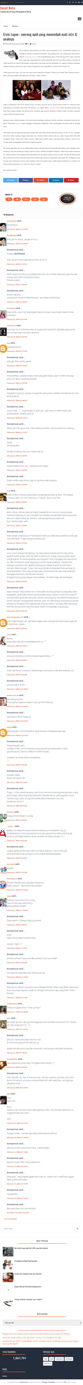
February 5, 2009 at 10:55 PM (17, 721)
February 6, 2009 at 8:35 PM (17, 963)
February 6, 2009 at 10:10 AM (17, 890)
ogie (8, 343)
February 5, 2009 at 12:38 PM (17, 244)
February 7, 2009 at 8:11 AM (17, 997)
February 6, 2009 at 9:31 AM (17, 872)
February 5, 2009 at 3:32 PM (17, 383)
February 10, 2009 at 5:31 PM (17, 1123)
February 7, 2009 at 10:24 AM (17, 1012)
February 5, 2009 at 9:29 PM (17, 660)
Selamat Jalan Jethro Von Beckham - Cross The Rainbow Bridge (32, 1337)
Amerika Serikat (54, 108)
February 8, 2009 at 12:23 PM (17, 1088)
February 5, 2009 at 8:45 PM (17, 611)
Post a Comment (10, 1219)
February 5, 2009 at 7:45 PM (17, 525)
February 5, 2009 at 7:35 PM (17, 502)
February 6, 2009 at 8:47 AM (17, 841)
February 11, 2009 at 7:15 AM (17, 1152)
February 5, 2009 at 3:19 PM (17, 351)
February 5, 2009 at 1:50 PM (17, 284)
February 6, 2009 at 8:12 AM (17, 782)
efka (8, 1094)
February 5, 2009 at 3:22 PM (17, 366)
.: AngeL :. (10, 826)
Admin (9, 727)
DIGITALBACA (12, 879)
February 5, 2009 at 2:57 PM (17, 319)
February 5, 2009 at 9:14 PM (17, 646)
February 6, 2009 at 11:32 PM (17, 977)
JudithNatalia (12, 1004)
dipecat (18, 123)
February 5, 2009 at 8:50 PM (17, 628)
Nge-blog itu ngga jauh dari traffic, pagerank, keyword (31, 1248)
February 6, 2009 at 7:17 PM (17, 948)
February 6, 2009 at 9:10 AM (17, 858)
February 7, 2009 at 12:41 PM (17, 1029)
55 (28, 44)
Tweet (10, 180)
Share (26, 180)
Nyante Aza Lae (13, 695)
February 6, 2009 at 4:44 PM (17, 925)
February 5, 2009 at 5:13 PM (17, 418)
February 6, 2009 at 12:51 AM (17, 735)
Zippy (9, 896)
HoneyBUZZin (12, 1059)
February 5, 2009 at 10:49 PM (17, 706)
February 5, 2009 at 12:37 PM (17, 229)
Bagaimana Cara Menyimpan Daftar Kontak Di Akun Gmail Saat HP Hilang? (36, 1334)
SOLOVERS (11, 864)
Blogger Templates (48, 1382)
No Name (10, 812)
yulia (8, 1018)
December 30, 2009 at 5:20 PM (18, 1213)
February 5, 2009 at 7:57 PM (17, 543)
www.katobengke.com (15, 617)
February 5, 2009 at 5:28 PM (17, 456)
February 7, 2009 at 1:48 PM (17, 1053)
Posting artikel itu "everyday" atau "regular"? (28, 1299)
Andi (8, 491)
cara (51, 1359)
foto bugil (69, 1359)
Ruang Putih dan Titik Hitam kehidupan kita (27, 1286)
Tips (45, 1359)
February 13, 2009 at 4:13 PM (17, 1166)
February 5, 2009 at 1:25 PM (17, 264)
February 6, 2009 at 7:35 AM (17, 765)
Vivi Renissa (11, 326)
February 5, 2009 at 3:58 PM (17, 400)
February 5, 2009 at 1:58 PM (17, 302)
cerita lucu (59, 1359)
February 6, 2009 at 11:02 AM (17, 910)
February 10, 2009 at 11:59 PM (18, 1137)
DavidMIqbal (11, 221)
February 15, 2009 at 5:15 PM (17, 1198)
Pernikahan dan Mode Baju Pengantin (25, 1261)
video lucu (47, 1363)
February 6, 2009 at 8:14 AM (17, 806)
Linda (9, 635)
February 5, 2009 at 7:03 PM (17, 485)
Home (4, 1376)
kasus (21, 164)
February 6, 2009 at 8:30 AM (17, 820)
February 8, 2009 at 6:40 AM (17, 1067)
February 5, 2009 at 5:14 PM (17, 432)
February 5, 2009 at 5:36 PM (17, 470)
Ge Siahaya (11, 308)
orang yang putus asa (31, 57)
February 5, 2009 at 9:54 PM (17, 675)
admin (7, 194)
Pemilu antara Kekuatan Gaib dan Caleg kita (28, 1273)
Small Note (7, 8)
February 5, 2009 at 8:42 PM (17, 581)
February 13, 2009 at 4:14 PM (17, 1184)
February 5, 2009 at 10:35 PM (17, 689)
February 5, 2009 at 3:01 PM (17, 337)
